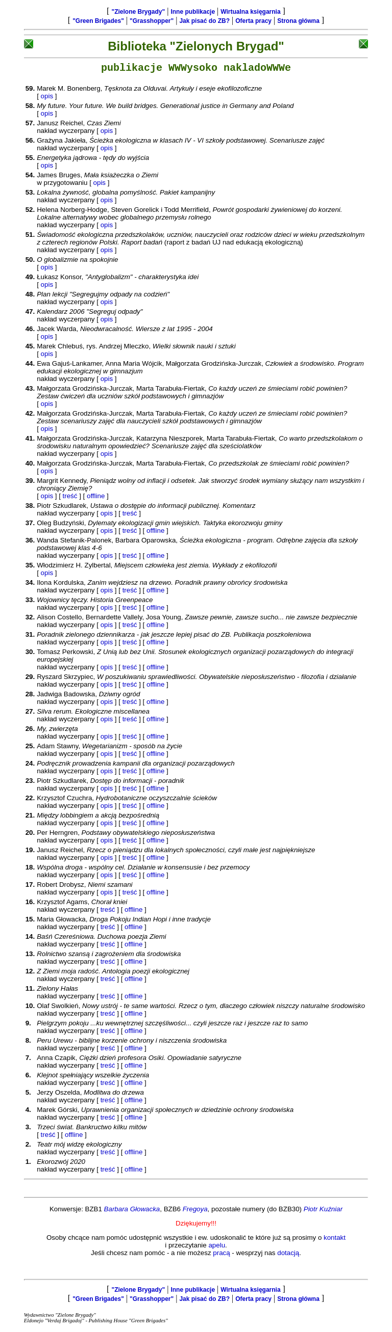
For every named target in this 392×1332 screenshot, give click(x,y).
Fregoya (195, 1211)
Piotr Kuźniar (323, 1211)
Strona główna (298, 20)
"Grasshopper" (152, 20)
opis (47, 98)
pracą (221, 1255)
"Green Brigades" (98, 20)
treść (70, 498)
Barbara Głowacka (132, 1211)
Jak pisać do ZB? (204, 20)
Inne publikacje (192, 11)
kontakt (335, 1239)
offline (96, 498)
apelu (216, 1247)
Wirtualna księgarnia (250, 11)
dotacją (288, 1255)
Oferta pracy (253, 20)
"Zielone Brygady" (138, 11)
